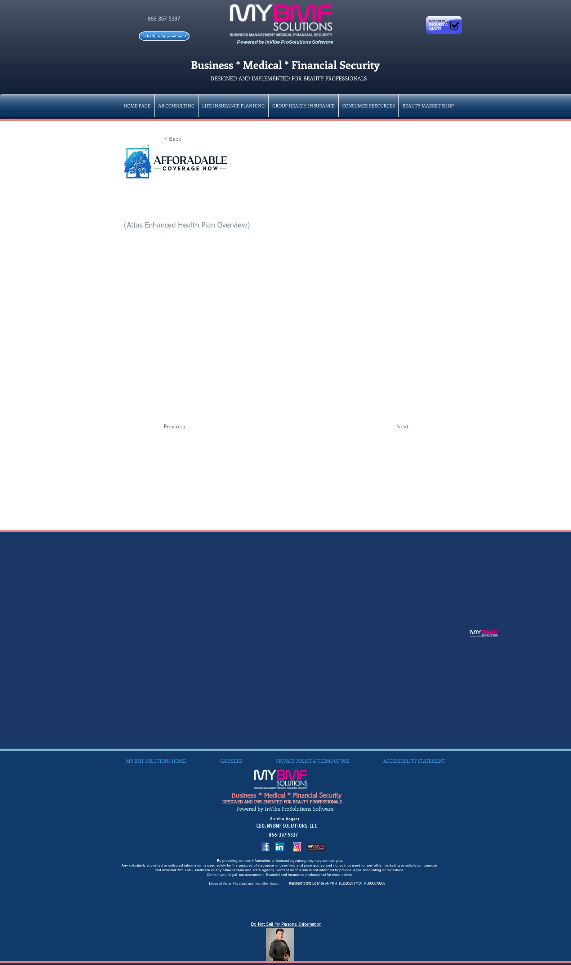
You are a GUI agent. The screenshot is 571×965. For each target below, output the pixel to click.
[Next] (391, 426)
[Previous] (187, 426)
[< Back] (187, 139)
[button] (303, 105)
